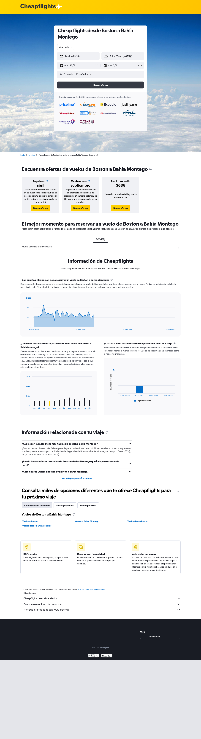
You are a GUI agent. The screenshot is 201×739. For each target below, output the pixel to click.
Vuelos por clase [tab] (88, 505)
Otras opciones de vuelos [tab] (37, 505)
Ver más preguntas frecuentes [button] (77, 478)
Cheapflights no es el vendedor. (102, 598)
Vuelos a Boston (30, 521)
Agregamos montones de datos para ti (102, 604)
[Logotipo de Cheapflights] (38, 6)
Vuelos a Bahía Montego (87, 521)
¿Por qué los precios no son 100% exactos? (102, 610)
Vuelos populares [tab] (64, 505)
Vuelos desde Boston (137, 521)
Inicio (22, 155)
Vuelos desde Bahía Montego (37, 525)
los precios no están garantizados (91, 589)
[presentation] (150, 169)
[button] (77, 65)
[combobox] (65, 47)
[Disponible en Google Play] (93, 656)
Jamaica (32, 155)
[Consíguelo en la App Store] (106, 656)
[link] (40, 208)
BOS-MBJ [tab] (100, 239)
